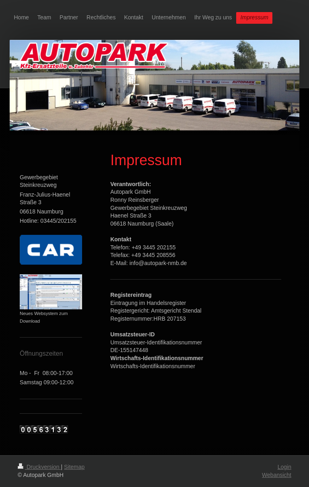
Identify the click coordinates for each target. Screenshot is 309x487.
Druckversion (39, 467)
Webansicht (276, 475)
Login (284, 467)
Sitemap (74, 467)
